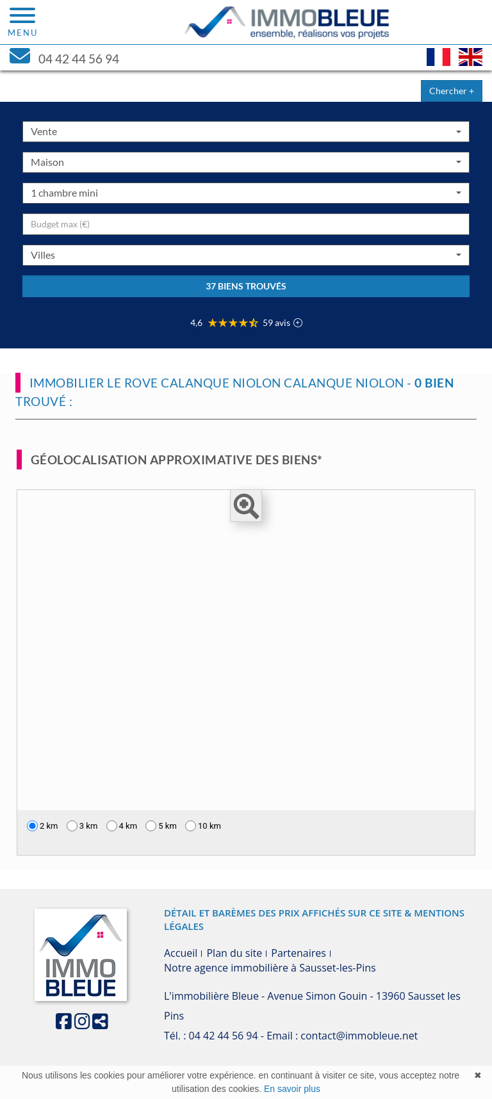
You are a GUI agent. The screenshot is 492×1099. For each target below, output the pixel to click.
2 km (42, 825)
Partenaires (298, 953)
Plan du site (234, 953)
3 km (82, 825)
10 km (203, 825)
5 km (161, 825)
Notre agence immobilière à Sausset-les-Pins (270, 968)
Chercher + (451, 90)
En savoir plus (292, 1089)
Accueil (180, 953)
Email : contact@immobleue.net (342, 1036)
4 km (122, 825)
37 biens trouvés (246, 286)
